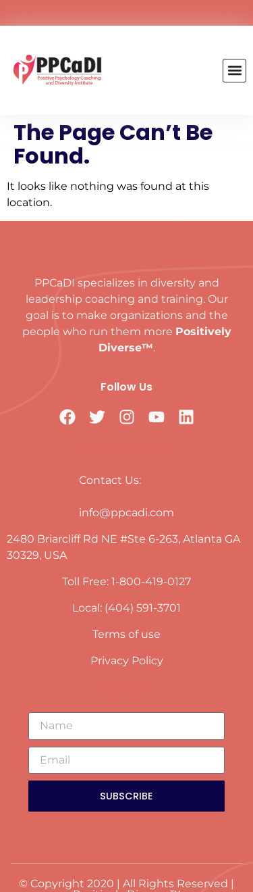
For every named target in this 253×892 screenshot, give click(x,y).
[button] (234, 70)
